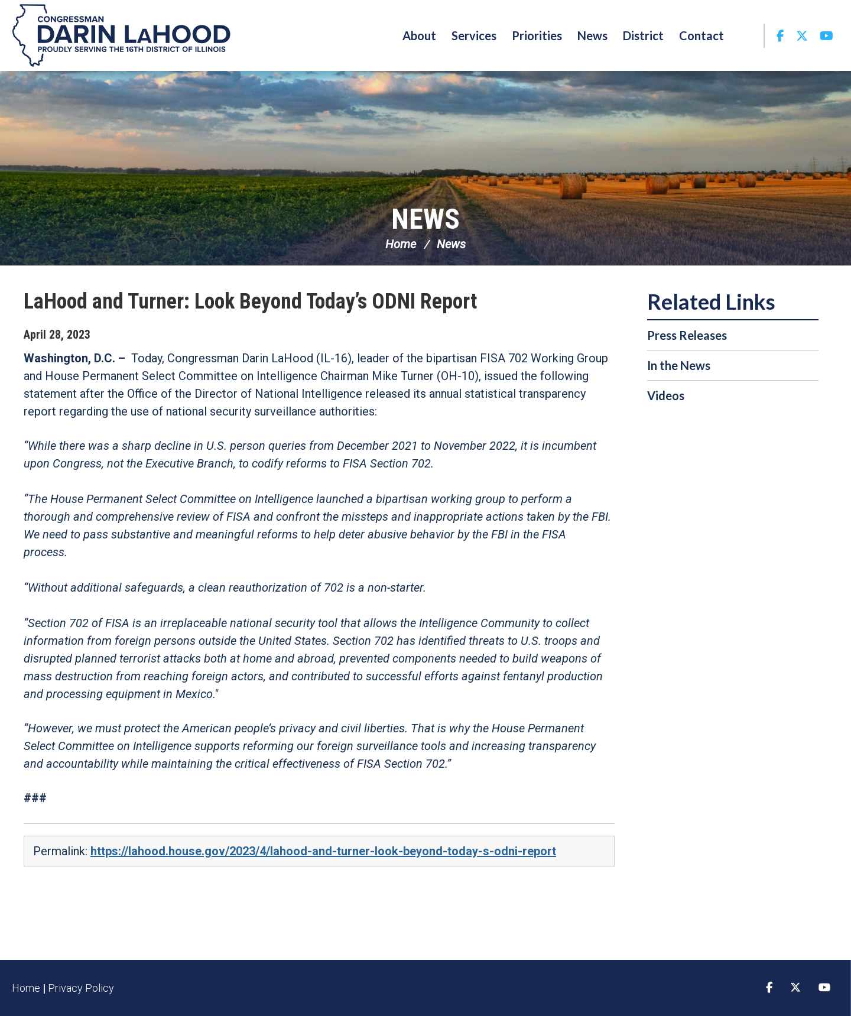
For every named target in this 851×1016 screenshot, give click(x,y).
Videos (665, 395)
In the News (678, 365)
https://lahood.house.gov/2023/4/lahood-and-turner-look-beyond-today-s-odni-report (323, 851)
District (643, 35)
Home (400, 244)
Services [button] (474, 35)
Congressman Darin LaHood (121, 35)
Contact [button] (701, 35)
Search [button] (748, 35)
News (425, 219)
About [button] (419, 35)
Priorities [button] (537, 35)
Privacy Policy (81, 988)
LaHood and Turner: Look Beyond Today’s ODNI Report (250, 301)
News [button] (592, 35)
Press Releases (687, 335)
